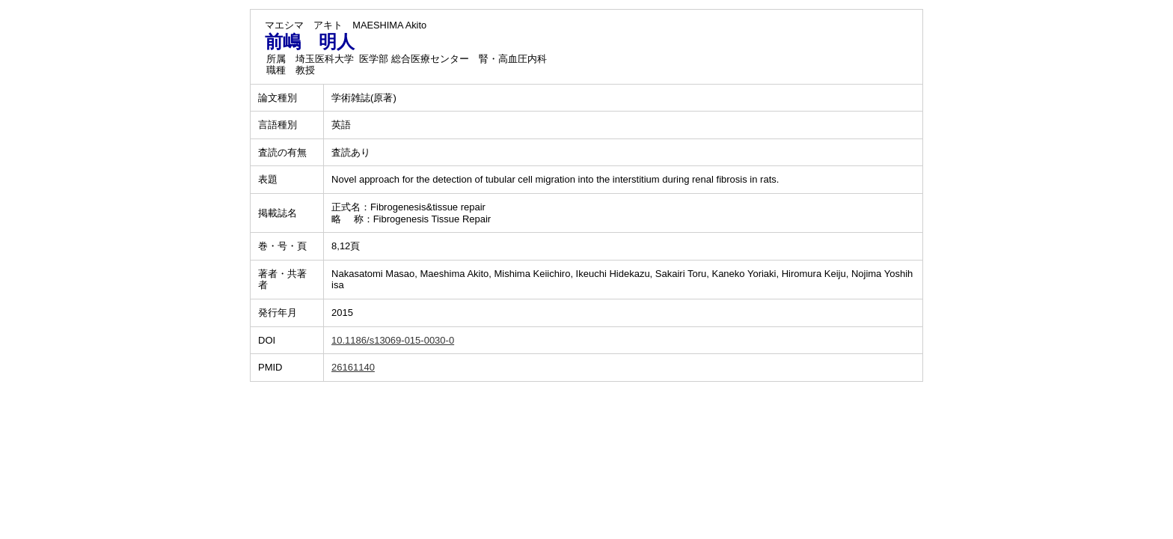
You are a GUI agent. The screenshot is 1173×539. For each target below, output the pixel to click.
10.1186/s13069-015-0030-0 (392, 340)
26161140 (353, 367)
